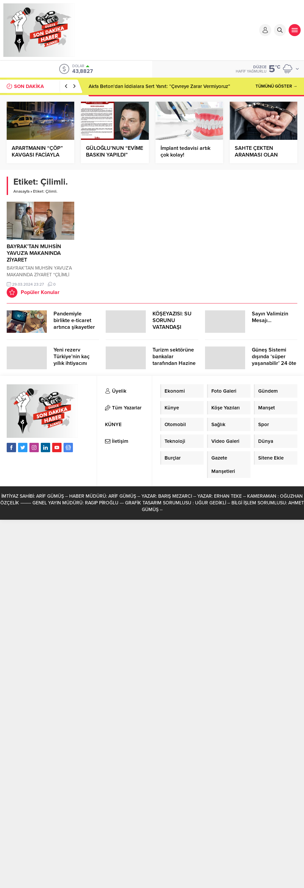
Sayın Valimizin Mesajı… (270, 317)
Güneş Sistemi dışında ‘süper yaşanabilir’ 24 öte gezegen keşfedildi (274, 360)
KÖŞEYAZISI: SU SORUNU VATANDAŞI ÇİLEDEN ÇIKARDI (174, 323)
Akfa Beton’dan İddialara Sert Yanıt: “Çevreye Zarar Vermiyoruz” (159, 86)
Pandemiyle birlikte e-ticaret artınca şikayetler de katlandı (74, 323)
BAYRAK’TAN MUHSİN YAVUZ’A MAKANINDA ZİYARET (34, 253)
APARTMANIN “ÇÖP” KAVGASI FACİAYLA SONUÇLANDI (37, 155)
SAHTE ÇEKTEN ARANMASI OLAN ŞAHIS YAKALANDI (258, 155)
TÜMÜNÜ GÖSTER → (276, 86)
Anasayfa (21, 191)
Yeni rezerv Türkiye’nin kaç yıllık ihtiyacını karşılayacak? (72, 360)
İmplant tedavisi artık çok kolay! (185, 151)
